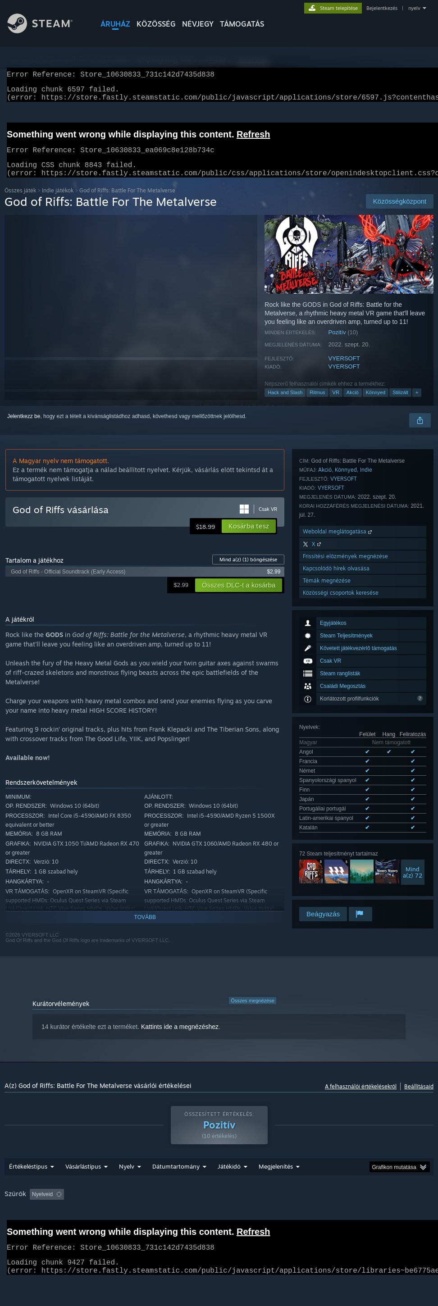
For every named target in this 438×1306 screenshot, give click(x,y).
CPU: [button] (13, 1230)
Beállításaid (418, 1097)
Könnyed (375, 403)
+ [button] (416, 403)
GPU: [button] (43, 1230)
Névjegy (198, 23)
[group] (219, 1223)
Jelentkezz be (23, 427)
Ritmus (317, 403)
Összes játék (20, 201)
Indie (366, 731)
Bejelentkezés (381, 8)
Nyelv (126, 1189)
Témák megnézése (327, 842)
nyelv (414, 8)
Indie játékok (57, 201)
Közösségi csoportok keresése (341, 854)
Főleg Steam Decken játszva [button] (297, 1218)
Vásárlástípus (83, 1189)
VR (336, 403)
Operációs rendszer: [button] (373, 1218)
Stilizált (400, 403)
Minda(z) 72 (412, 683)
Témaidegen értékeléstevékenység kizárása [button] (153, 1218)
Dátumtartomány (176, 1189)
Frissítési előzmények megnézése (345, 818)
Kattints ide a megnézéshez (180, 1037)
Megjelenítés (276, 1189)
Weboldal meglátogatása (338, 793)
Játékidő (229, 1189)
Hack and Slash (285, 403)
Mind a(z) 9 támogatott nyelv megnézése (348, 640)
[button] (248, 537)
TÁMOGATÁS (242, 23)
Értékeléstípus (28, 1189)
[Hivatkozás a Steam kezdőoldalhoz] (47, 31)
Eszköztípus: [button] (82, 1230)
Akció (353, 403)
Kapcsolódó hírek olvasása (336, 830)
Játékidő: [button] (235, 1218)
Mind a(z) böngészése (248, 570)
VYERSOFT (344, 369)
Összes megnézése (252, 1011)
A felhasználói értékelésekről (361, 1097)
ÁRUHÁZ (115, 23)
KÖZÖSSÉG (156, 23)
